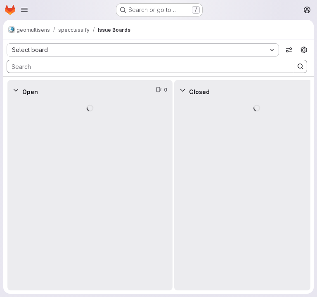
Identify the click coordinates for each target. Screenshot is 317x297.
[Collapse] (16, 90)
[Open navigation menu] (24, 9)
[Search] (146, 66)
